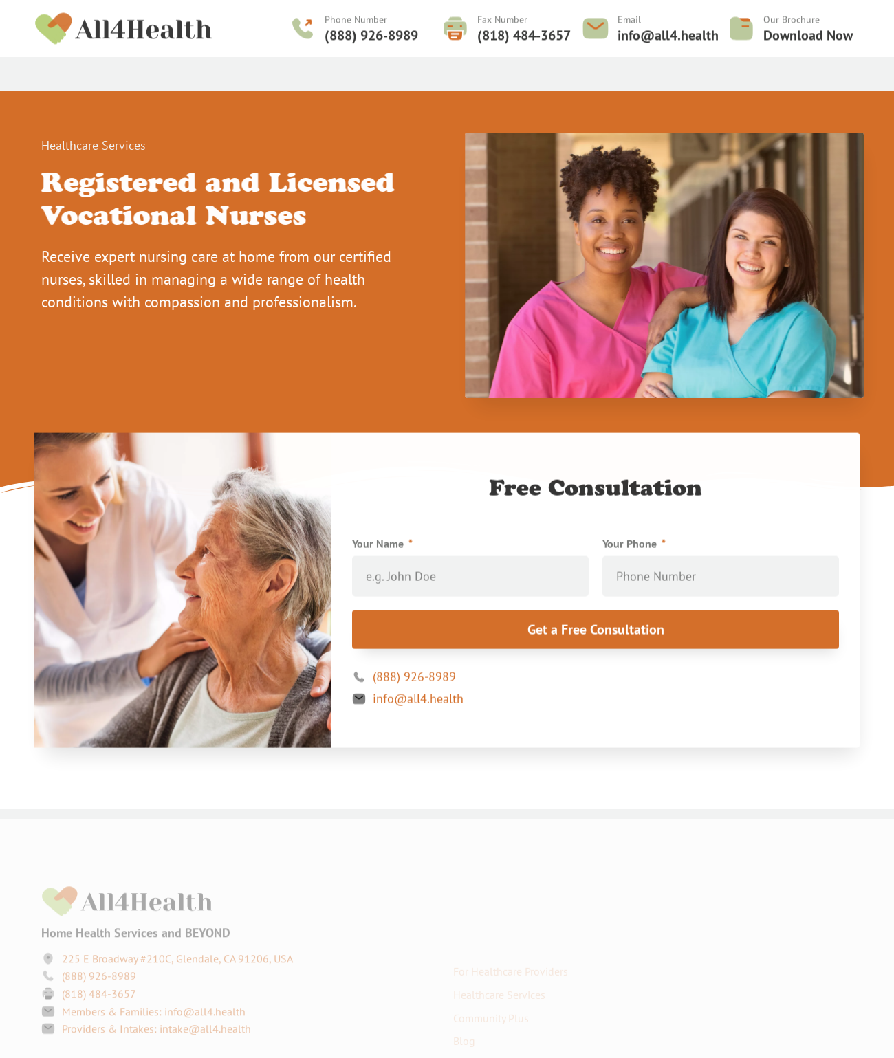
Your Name (379, 546)
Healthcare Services (230, 70)
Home (49, 70)
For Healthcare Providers (361, 70)
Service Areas (476, 70)
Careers (545, 70)
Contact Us (606, 70)
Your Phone (630, 546)
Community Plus (121, 70)
